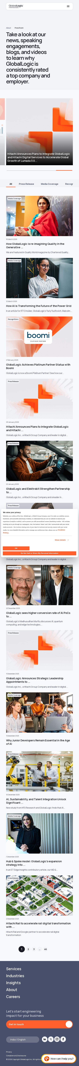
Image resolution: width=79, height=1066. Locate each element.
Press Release (26, 183)
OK (16, 548)
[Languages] (22, 1039)
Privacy (9, 1052)
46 (45, 949)
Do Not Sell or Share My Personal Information (39, 553)
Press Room (19, 28)
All (11, 183)
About (8, 28)
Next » (54, 949)
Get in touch (16, 1024)
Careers (13, 996)
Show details (60, 540)
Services (13, 968)
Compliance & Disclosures (16, 1055)
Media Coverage (49, 183)
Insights (13, 982)
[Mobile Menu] (68, 6)
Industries (15, 975)
